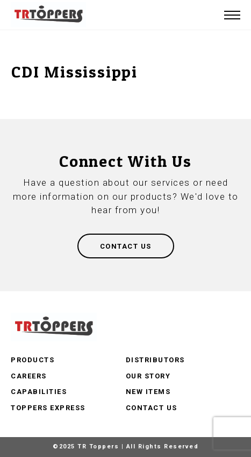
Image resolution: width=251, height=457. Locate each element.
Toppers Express (48, 408)
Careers (29, 376)
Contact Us (151, 408)
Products (32, 360)
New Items (148, 392)
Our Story (148, 376)
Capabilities (39, 392)
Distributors (155, 360)
